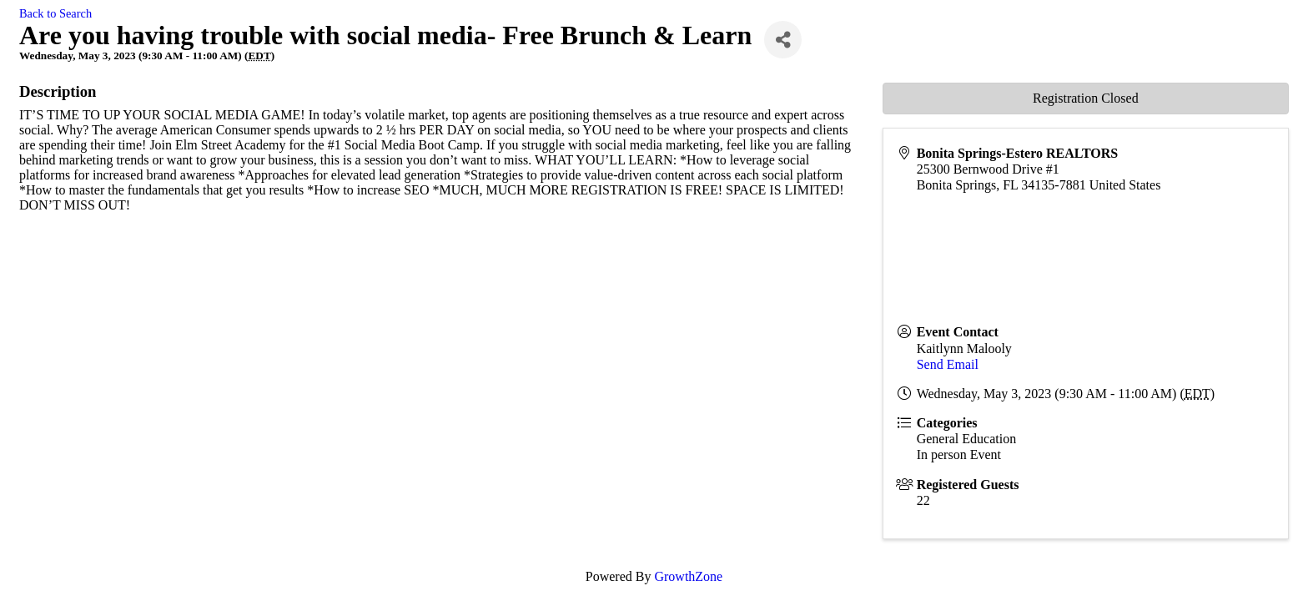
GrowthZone (688, 576)
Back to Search (55, 13)
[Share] (783, 39)
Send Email (947, 364)
